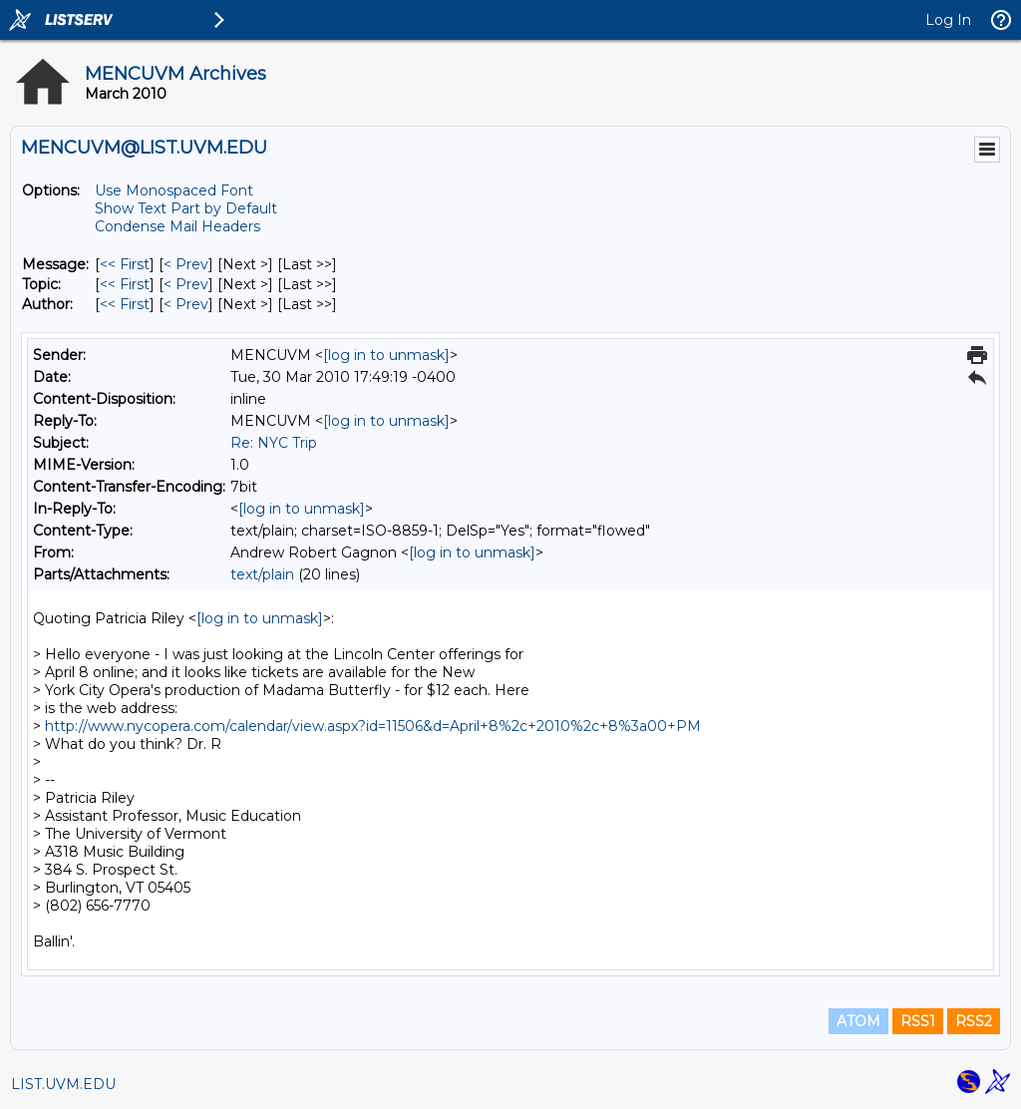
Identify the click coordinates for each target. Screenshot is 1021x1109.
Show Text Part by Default (186, 208)
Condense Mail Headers (177, 226)
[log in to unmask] (386, 355)
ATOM (858, 1021)
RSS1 (917, 1021)
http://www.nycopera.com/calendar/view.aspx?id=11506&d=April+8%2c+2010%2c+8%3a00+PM (373, 726)
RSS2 (973, 1021)
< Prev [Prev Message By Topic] (186, 284)
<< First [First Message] (125, 264)
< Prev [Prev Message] (186, 264)
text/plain (262, 574)
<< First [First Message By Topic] (125, 284)
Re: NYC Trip (273, 443)
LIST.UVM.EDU (63, 1084)
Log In (948, 20)
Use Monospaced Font (174, 190)
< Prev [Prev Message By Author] (186, 304)
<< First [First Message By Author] (125, 304)
